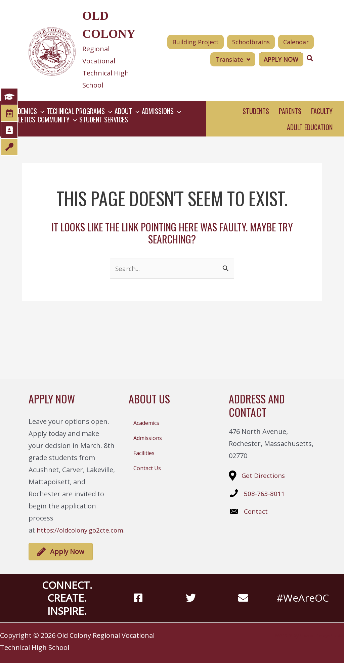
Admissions (147, 438)
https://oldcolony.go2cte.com (83, 530)
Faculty (322, 111)
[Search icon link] (310, 58)
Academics (146, 423)
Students (256, 111)
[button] (232, 59)
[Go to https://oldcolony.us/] (85, 51)
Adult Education (310, 127)
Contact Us (147, 468)
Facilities (144, 453)
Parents (290, 111)
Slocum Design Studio (320, 635)
